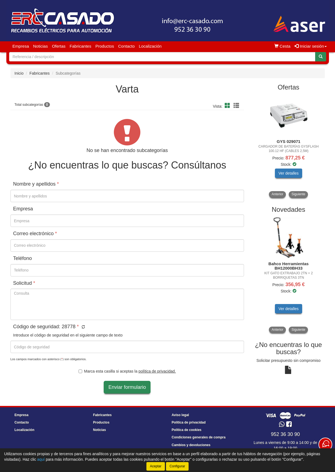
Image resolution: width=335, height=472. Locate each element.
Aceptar (155, 466)
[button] (82, 327)
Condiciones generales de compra (199, 437)
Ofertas (58, 46)
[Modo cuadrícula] (227, 106)
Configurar (177, 466)
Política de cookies (187, 430)
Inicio (19, 73)
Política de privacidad (189, 422)
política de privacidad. (157, 371)
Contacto (126, 46)
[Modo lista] (236, 106)
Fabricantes (80, 46)
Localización (150, 46)
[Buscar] (320, 56)
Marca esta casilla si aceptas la (127, 371)
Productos (104, 46)
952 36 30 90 (285, 434)
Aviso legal (180, 415)
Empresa (20, 46)
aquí (41, 459)
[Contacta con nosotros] (325, 444)
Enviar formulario (127, 387)
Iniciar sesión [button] (310, 46)
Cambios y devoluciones (191, 445)
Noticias (40, 46)
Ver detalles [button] (288, 173)
